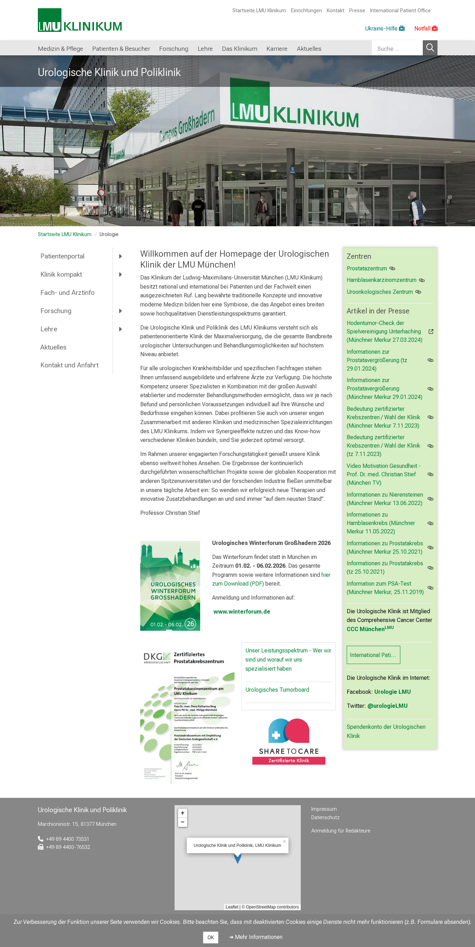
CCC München (370, 629)
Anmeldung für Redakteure (340, 831)
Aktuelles (53, 347)
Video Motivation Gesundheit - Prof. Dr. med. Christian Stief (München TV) (384, 474)
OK (211, 937)
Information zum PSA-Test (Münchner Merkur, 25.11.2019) (385, 587)
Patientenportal (62, 256)
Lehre (48, 329)
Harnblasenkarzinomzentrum (381, 280)
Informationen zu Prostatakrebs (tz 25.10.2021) (385, 567)
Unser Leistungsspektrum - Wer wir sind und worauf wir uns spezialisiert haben (288, 659)
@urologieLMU (387, 706)
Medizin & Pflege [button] (60, 48)
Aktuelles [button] (309, 48)
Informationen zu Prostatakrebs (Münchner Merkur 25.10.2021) (385, 547)
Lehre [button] (205, 48)
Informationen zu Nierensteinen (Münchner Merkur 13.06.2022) (385, 498)
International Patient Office (400, 11)
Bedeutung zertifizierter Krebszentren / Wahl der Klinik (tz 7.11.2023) (383, 445)
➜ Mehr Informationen (256, 937)
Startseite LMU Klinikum (259, 11)
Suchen (430, 47)
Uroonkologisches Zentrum (380, 292)
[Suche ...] (397, 47)
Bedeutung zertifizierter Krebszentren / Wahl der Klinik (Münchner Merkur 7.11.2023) (383, 417)
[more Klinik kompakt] (121, 274)
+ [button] (183, 813)
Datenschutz (325, 818)
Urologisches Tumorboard (277, 689)
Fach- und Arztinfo (67, 293)
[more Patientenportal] (121, 256)
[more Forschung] (121, 311)
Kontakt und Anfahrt (69, 365)
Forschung (56, 311)
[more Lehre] (121, 329)
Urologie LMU (392, 692)
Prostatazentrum (367, 268)
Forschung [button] (173, 48)
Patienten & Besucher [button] (121, 48)
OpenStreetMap (261, 907)
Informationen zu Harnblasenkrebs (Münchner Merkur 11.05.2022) (381, 523)
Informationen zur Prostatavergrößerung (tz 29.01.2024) (377, 360)
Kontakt (335, 11)
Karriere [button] (276, 48)
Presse (357, 11)
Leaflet (232, 907)
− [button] (183, 822)
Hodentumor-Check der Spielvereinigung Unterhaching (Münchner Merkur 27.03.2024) (384, 331)
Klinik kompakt (61, 274)
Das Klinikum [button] (239, 48)
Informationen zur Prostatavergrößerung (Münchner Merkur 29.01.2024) (384, 388)
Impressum (324, 809)
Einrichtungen (306, 11)
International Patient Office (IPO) (375, 655)
